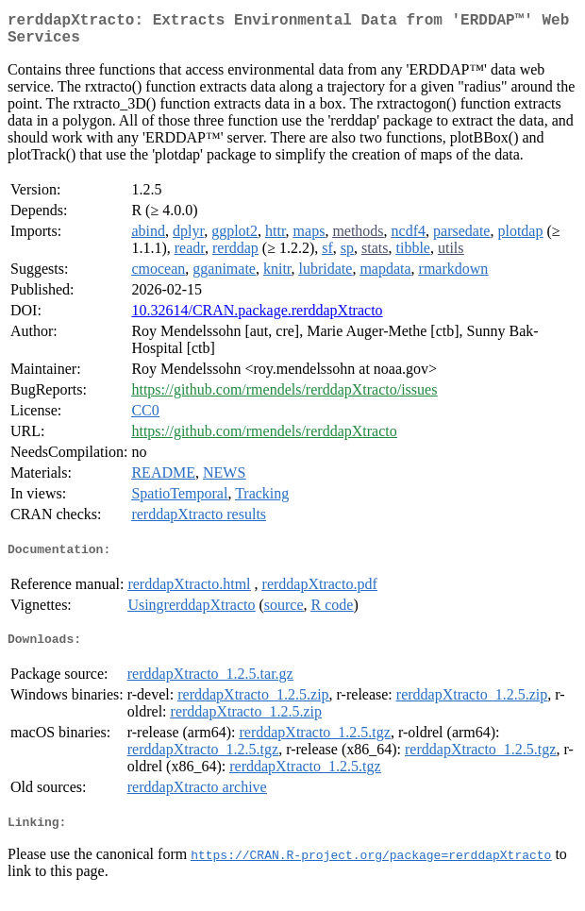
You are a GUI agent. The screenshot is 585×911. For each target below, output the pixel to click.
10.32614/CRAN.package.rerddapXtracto (256, 318)
